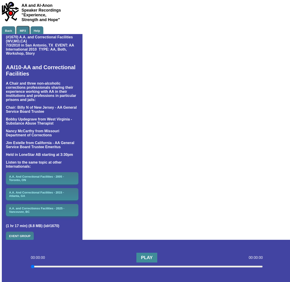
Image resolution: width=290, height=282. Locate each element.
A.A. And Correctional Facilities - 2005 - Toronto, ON (36, 178)
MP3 (23, 30)
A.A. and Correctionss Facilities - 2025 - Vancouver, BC (36, 210)
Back (8, 30)
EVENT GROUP (20, 236)
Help (37, 30)
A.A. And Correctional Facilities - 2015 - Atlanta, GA (36, 194)
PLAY (147, 257)
